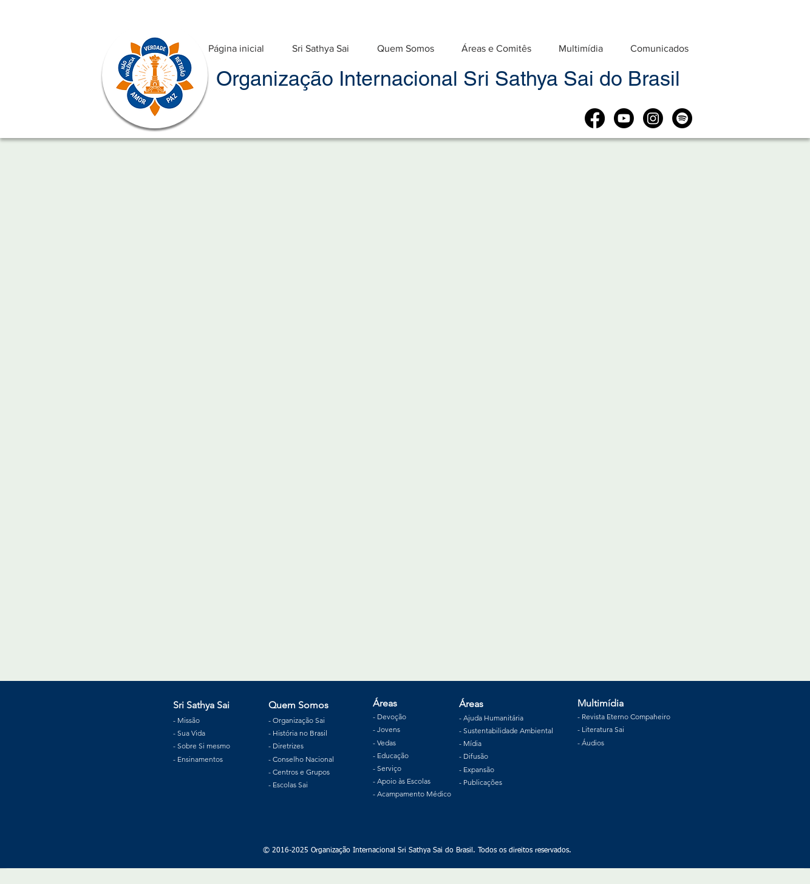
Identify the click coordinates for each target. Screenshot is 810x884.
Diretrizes (288, 745)
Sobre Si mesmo (203, 745)
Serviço (389, 768)
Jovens (388, 729)
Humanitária (503, 717)
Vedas (386, 742)
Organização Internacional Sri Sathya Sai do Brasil (448, 78)
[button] (320, 43)
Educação (393, 755)
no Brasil (312, 732)
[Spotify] (682, 118)
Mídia (472, 743)
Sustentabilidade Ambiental (508, 730)
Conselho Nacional (303, 759)
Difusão (475, 756)
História (285, 732)
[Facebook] (595, 118)
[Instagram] (653, 118)
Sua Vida (191, 732)
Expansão (478, 769)
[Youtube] (624, 118)
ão (402, 716)
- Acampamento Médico (412, 793)
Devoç (387, 716)
